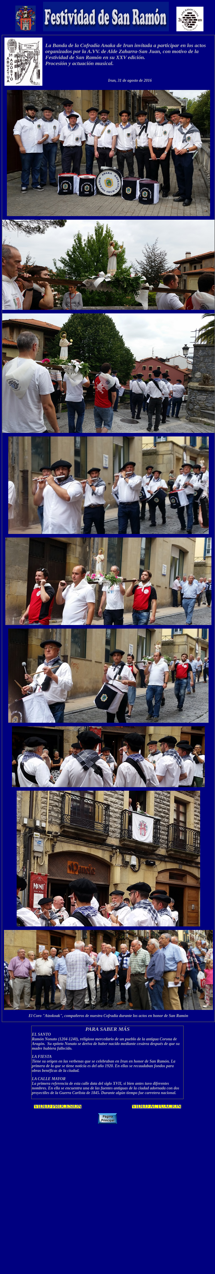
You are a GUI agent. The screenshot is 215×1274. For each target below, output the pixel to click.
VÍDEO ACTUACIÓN (156, 1106)
